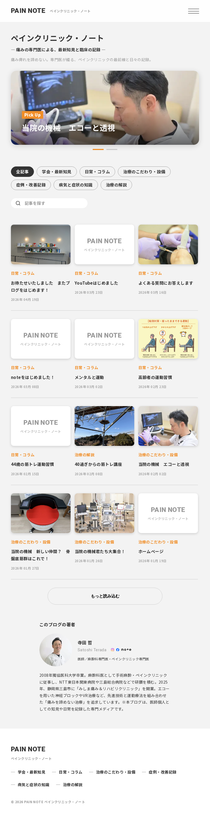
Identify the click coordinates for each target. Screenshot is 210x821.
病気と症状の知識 (76, 185)
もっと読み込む (105, 596)
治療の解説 (116, 185)
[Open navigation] (193, 10)
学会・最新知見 (56, 171)
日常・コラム (97, 171)
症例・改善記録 (31, 185)
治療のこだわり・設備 (144, 171)
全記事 (22, 171)
